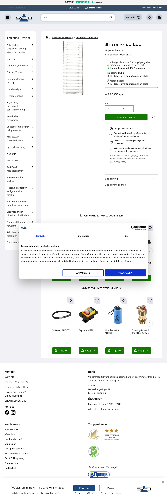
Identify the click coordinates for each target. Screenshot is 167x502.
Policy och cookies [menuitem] (14, 448)
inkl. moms (157, 7)
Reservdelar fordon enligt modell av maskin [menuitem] (17, 191)
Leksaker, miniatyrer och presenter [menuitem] (18, 128)
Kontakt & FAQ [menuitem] (12, 429)
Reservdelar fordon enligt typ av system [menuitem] (18, 203)
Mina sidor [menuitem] (10, 444)
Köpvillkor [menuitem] (10, 434)
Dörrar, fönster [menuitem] (15, 72)
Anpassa (83, 273)
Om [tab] (126, 236)
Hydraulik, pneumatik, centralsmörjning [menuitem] (16, 106)
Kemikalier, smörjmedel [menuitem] (13, 118)
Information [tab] (83, 236)
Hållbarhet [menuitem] (10, 468)
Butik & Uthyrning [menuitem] (14, 458)
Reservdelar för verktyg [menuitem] (15, 179)
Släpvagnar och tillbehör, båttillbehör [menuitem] (18, 213)
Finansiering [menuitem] (11, 463)
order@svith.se (95, 7)
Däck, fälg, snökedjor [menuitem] (18, 65)
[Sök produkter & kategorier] (78, 17)
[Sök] (111, 17)
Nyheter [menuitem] (11, 154)
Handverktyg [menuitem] (14, 89)
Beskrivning (111, 179)
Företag (84, 488)
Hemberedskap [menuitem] (15, 96)
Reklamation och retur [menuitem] (16, 453)
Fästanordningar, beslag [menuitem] (16, 80)
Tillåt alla (125, 273)
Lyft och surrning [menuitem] (16, 147)
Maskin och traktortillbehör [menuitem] (15, 138)
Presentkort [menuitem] (13, 160)
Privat (111, 488)
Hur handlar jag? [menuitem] (13, 439)
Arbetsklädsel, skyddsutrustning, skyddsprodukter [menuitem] (16, 48)
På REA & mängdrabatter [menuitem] (15, 169)
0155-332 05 (75, 7)
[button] (8, 17)
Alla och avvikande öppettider (103, 409)
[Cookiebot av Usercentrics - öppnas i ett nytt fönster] (133, 227)
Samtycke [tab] (40, 236)
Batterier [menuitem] (11, 59)
